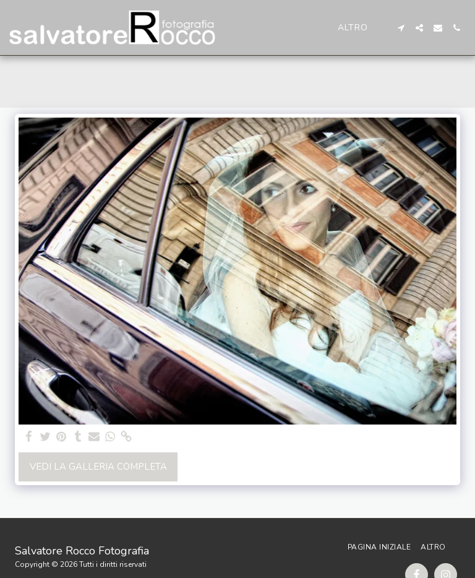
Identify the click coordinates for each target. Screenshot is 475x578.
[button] (400, 28)
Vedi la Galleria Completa (98, 466)
